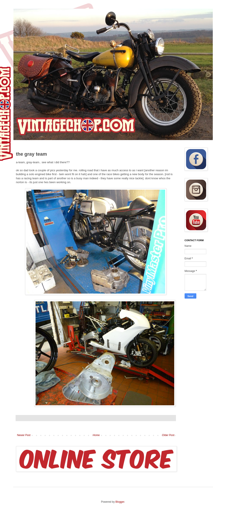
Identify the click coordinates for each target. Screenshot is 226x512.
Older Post (168, 435)
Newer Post (24, 435)
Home (96, 435)
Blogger (119, 501)
